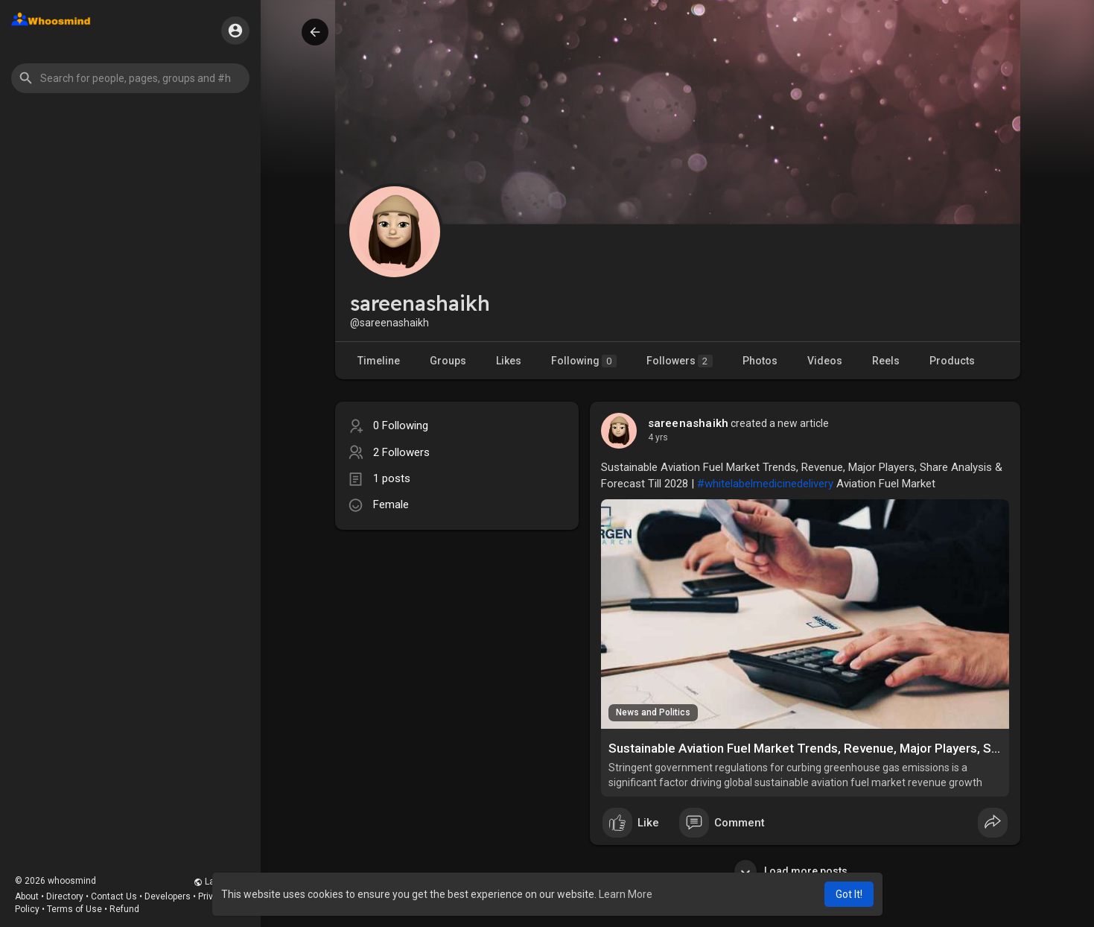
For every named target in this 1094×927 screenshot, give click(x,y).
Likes (508, 361)
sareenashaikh (688, 423)
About (27, 896)
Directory (64, 896)
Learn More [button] (625, 894)
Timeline (378, 361)
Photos (759, 361)
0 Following (400, 425)
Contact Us (114, 896)
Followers (679, 361)
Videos (824, 361)
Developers (167, 896)
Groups (448, 361)
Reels (886, 361)
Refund (124, 909)
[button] (130, 78)
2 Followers (401, 452)
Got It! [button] (849, 894)
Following (584, 361)
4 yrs (658, 437)
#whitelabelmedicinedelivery (765, 483)
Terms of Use (74, 909)
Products (952, 361)
